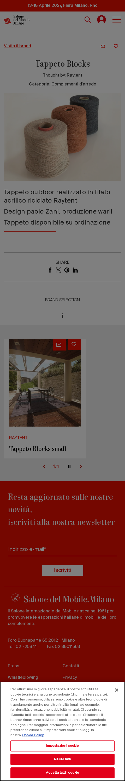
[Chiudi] (116, 690)
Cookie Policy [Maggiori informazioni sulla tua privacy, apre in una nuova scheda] (33, 735)
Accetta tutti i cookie (62, 772)
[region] (62, 731)
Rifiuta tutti (62, 759)
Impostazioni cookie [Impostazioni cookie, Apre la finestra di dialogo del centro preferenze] (62, 746)
